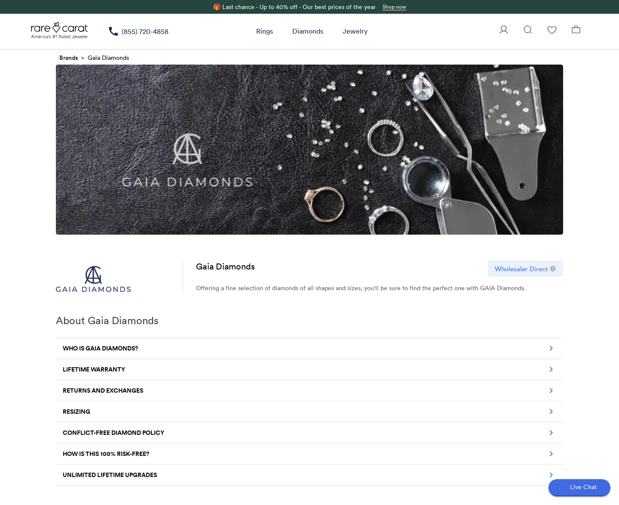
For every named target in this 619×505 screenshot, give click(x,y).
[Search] (528, 30)
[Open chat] (579, 487)
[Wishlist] (552, 30)
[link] (138, 31)
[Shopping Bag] (576, 30)
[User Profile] (503, 30)
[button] (309, 348)
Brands (68, 57)
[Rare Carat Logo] (60, 32)
